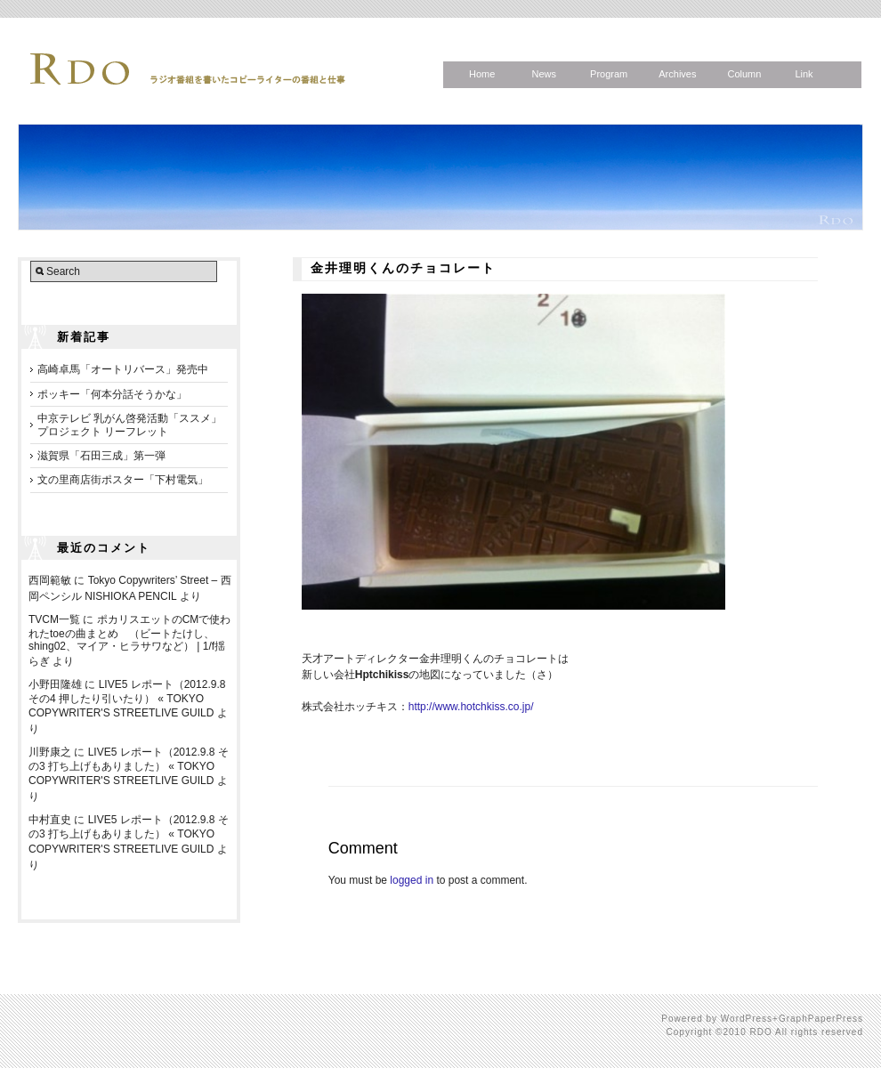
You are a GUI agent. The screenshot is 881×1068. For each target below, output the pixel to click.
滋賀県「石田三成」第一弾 (101, 455)
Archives (677, 74)
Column (744, 74)
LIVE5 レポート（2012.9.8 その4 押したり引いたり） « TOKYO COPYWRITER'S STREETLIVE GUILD (126, 698)
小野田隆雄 (55, 684)
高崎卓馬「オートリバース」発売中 (122, 369)
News (544, 74)
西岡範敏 (49, 580)
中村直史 (49, 819)
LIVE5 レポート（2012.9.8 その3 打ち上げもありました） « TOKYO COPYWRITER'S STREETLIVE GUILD (128, 766)
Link (803, 74)
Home (481, 74)
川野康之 (49, 752)
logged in (411, 880)
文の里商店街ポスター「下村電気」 (122, 479)
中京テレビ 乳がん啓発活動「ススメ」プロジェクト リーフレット (129, 424)
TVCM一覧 (54, 619)
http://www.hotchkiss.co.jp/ (471, 706)
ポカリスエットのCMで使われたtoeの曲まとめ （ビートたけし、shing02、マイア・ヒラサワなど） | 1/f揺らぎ (129, 640)
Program (608, 74)
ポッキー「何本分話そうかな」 (112, 394)
